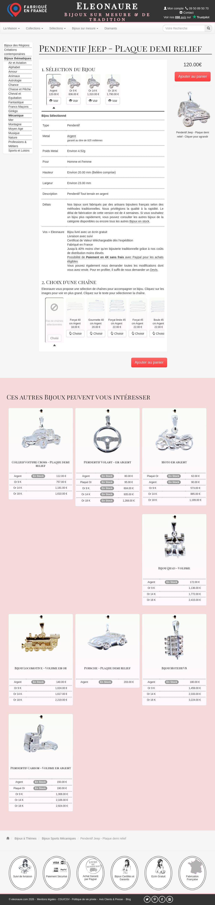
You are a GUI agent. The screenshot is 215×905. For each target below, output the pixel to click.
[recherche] (208, 28)
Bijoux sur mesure (85, 28)
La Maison (11, 28)
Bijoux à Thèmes (25, 838)
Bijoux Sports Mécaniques (58, 838)
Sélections (57, 28)
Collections (34, 28)
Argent (71, 136)
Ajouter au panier (192, 76)
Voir (53, 100)
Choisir (75, 333)
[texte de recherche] (184, 28)
